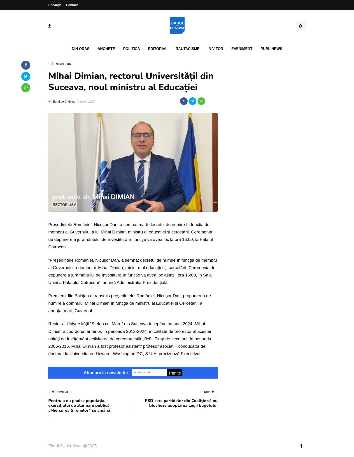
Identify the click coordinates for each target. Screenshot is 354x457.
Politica (131, 49)
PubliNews (271, 49)
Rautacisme (187, 49)
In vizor (215, 49)
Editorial (158, 49)
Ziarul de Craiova (64, 101)
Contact (72, 5)
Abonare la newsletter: (107, 372)
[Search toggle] (301, 26)
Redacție (54, 5)
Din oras (80, 49)
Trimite (174, 373)
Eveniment (241, 49)
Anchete (106, 49)
